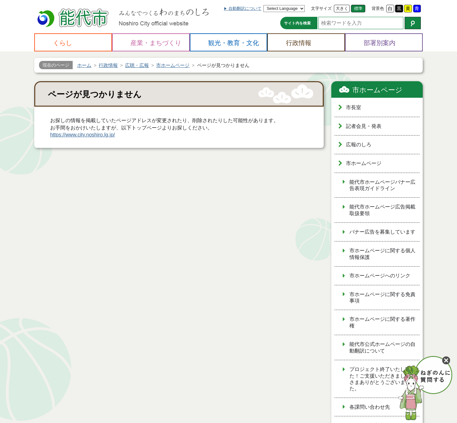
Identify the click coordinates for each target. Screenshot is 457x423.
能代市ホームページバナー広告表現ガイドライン (382, 185)
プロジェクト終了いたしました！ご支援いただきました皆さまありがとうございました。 (382, 379)
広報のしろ (358, 144)
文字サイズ (321, 8)
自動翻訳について (245, 8)
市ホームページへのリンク (379, 275)
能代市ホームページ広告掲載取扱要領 (382, 210)
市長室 (353, 107)
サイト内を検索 (297, 23)
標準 (358, 8)
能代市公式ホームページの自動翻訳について (382, 347)
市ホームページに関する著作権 (382, 322)
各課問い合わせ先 (369, 407)
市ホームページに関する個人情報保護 (382, 254)
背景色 (378, 8)
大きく (342, 8)
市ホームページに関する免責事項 (382, 298)
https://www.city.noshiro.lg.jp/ (82, 134)
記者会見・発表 (363, 126)
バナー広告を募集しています (382, 232)
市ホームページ (377, 90)
